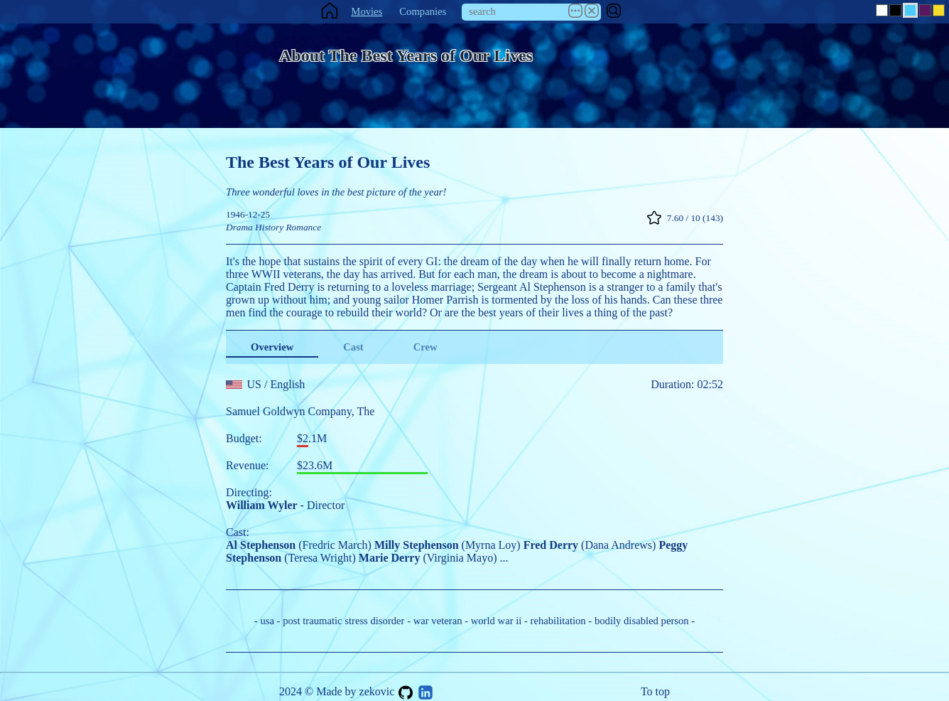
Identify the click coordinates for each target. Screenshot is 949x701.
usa (267, 620)
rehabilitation (558, 620)
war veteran (437, 620)
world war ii (496, 620)
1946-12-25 (248, 214)
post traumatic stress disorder (343, 620)
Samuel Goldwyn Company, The (300, 411)
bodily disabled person (642, 620)
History (269, 227)
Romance (303, 227)
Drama (239, 227)
